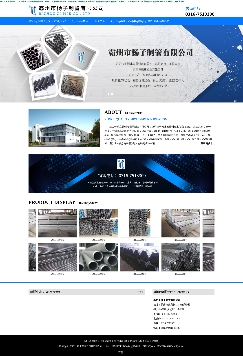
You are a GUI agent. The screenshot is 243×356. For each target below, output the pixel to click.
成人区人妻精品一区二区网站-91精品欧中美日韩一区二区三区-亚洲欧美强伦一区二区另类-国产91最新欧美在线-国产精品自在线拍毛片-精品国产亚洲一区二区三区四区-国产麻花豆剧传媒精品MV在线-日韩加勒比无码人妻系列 (92, 1)
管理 (120, 352)
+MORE (140, 292)
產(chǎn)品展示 (58, 240)
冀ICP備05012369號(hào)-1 (170, 346)
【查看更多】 (205, 143)
